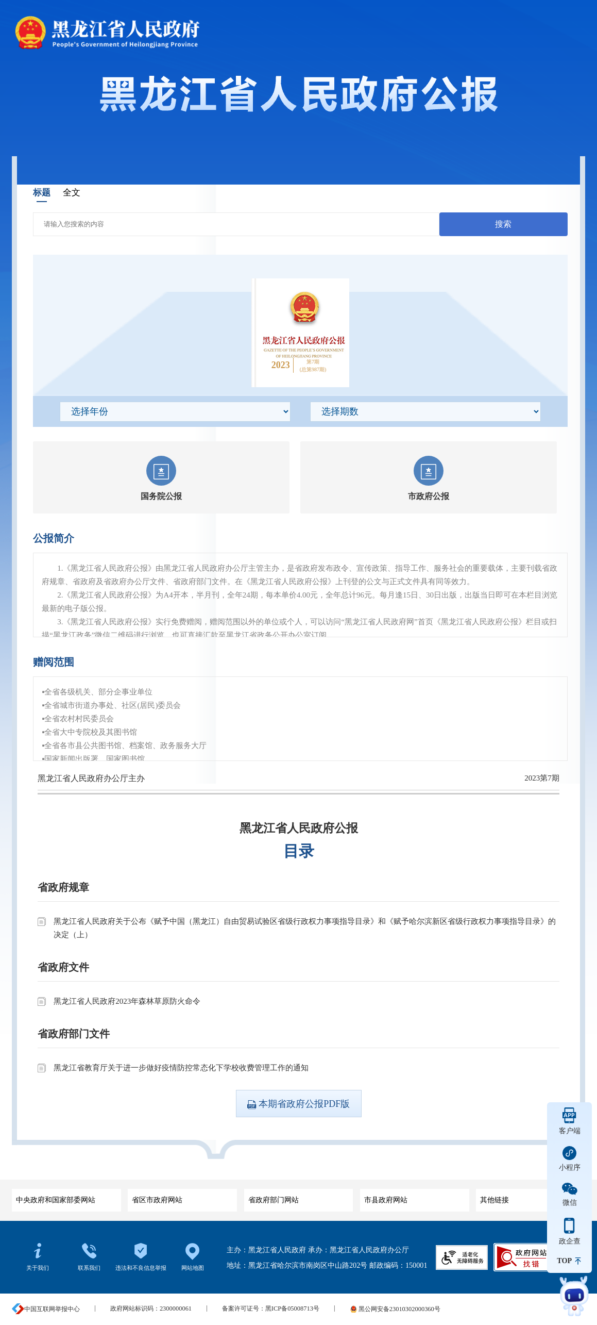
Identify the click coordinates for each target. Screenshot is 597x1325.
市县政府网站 (412, 1196)
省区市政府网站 (180, 1196)
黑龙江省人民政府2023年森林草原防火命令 (127, 1001)
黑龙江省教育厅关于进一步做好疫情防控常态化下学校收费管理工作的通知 (181, 1068)
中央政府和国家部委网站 (64, 1196)
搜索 (503, 224)
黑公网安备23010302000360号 (395, 1309)
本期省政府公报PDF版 (298, 1104)
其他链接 (528, 1196)
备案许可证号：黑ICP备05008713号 (270, 1309)
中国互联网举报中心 (46, 1309)
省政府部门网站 (296, 1196)
